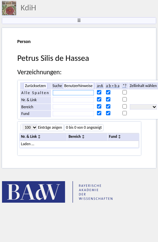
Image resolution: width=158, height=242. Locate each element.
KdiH (28, 8)
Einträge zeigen (49, 127)
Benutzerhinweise (78, 85)
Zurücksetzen (35, 85)
